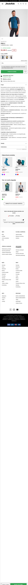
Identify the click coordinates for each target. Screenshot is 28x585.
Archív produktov (5, 238)
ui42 (17, 316)
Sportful (4, 41)
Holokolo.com (11, 319)
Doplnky (3, 297)
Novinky (3, 265)
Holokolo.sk (21, 316)
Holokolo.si (5, 319)
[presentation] (2, 166)
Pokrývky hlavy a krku (6, 279)
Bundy (3, 270)
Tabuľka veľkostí (24, 60)
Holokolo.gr (14, 320)
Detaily (2, 143)
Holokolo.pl (11, 318)
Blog (3, 234)
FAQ (3, 239)
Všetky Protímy (19, 303)
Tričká (17, 279)
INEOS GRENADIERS (20, 297)
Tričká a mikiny (5, 283)
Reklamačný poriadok (6, 248)
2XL (3, 63)
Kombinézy (4, 285)
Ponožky (4, 276)
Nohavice (4, 268)
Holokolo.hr (22, 319)
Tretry (3, 299)
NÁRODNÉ (18, 301)
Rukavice (4, 274)
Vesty (3, 281)
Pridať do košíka (12, 71)
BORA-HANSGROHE (20, 295)
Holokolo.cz (5, 318)
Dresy (3, 267)
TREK (17, 299)
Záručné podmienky (6, 250)
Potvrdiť (23, 220)
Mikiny (17, 277)
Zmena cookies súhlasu (7, 254)
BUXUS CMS (12, 316)
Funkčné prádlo (5, 272)
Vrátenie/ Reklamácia (6, 252)
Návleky (3, 277)
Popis (2, 84)
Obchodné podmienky (20, 255)
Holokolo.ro (22, 318)
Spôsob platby (19, 234)
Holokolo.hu (16, 318)
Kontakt (3, 236)
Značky (3, 301)
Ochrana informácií (20, 253)
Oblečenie (4, 295)
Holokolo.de (16, 319)
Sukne (17, 281)
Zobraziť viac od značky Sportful (14, 203)
